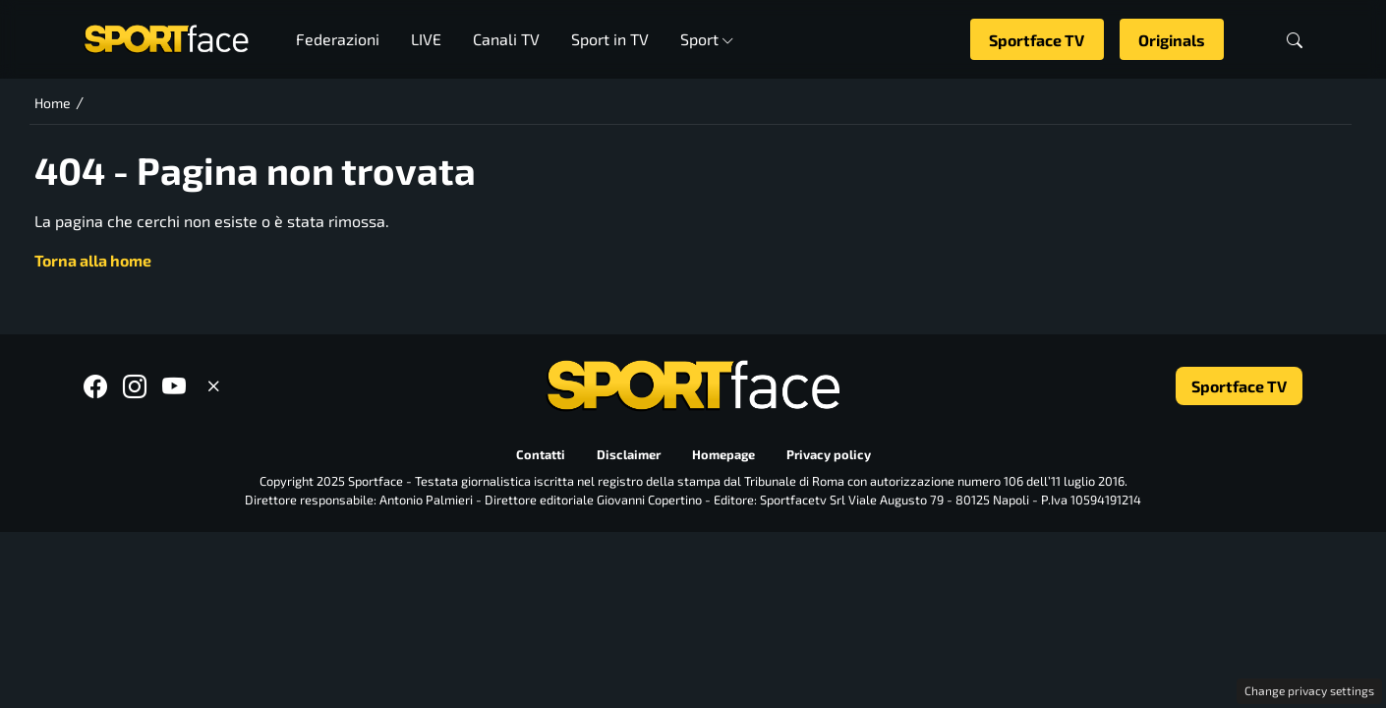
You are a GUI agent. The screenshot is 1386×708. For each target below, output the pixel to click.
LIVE (426, 39)
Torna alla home (92, 260)
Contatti (540, 454)
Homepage (723, 454)
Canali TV (506, 39)
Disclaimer (629, 454)
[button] (1294, 40)
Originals (1171, 39)
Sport (707, 39)
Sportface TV (1036, 39)
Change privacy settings (1309, 690)
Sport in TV (610, 39)
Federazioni (337, 39)
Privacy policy (828, 454)
